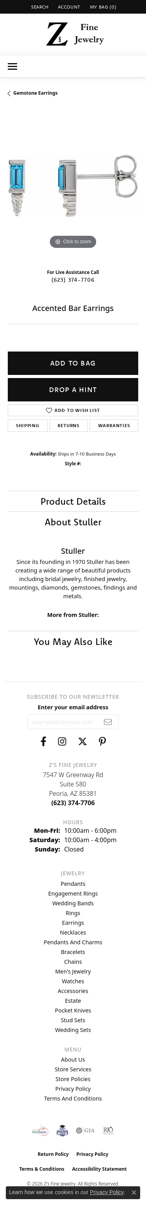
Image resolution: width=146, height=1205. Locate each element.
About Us (73, 1059)
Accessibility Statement (99, 1169)
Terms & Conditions (41, 1169)
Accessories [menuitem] (73, 991)
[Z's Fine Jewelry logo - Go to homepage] (73, 34)
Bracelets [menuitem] (73, 952)
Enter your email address (73, 707)
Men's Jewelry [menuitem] (73, 971)
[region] (73, 185)
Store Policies (73, 1079)
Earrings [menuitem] (73, 922)
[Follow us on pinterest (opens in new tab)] (102, 741)
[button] (39, 7)
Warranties (114, 425)
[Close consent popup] (134, 1192)
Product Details (73, 501)
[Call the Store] (73, 803)
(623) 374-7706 (73, 279)
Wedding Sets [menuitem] (73, 1030)
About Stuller (73, 522)
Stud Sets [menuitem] (73, 1020)
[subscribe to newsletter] (108, 722)
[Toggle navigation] (12, 66)
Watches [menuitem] (73, 981)
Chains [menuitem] (73, 961)
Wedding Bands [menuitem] (72, 903)
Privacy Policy (73, 1088)
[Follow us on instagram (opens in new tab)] (62, 741)
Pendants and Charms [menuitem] (73, 942)
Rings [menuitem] (73, 913)
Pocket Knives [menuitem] (73, 1010)
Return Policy (53, 1154)
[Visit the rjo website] (108, 1130)
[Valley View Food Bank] (40, 1130)
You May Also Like (73, 641)
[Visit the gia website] (85, 1130)
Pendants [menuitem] (73, 883)
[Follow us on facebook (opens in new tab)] (43, 741)
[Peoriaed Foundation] (62, 1130)
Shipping (27, 425)
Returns (68, 425)
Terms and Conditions (73, 1098)
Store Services (73, 1069)
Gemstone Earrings (35, 93)
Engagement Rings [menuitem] (73, 893)
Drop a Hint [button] (73, 389)
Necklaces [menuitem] (73, 932)
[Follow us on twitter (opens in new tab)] (82, 741)
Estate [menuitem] (73, 1000)
